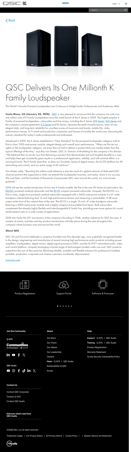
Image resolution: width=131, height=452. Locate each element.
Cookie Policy (71, 436)
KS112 (57, 191)
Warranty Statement (96, 352)
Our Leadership (54, 352)
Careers (50, 356)
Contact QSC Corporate (18, 392)
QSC (54, 114)
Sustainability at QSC (57, 366)
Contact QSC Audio (16, 401)
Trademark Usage (15, 436)
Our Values (52, 347)
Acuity (50, 370)
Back (11, 20)
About (50, 331)
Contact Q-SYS (14, 396)
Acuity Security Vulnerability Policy (103, 356)
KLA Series (111, 121)
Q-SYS (9, 339)
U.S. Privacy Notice (34, 436)
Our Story (51, 338)
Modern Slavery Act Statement (98, 436)
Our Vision (52, 342)
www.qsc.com (13, 260)
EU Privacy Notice (54, 436)
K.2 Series (46, 124)
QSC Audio (11, 365)
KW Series (98, 121)
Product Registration (97, 347)
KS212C (10, 191)
